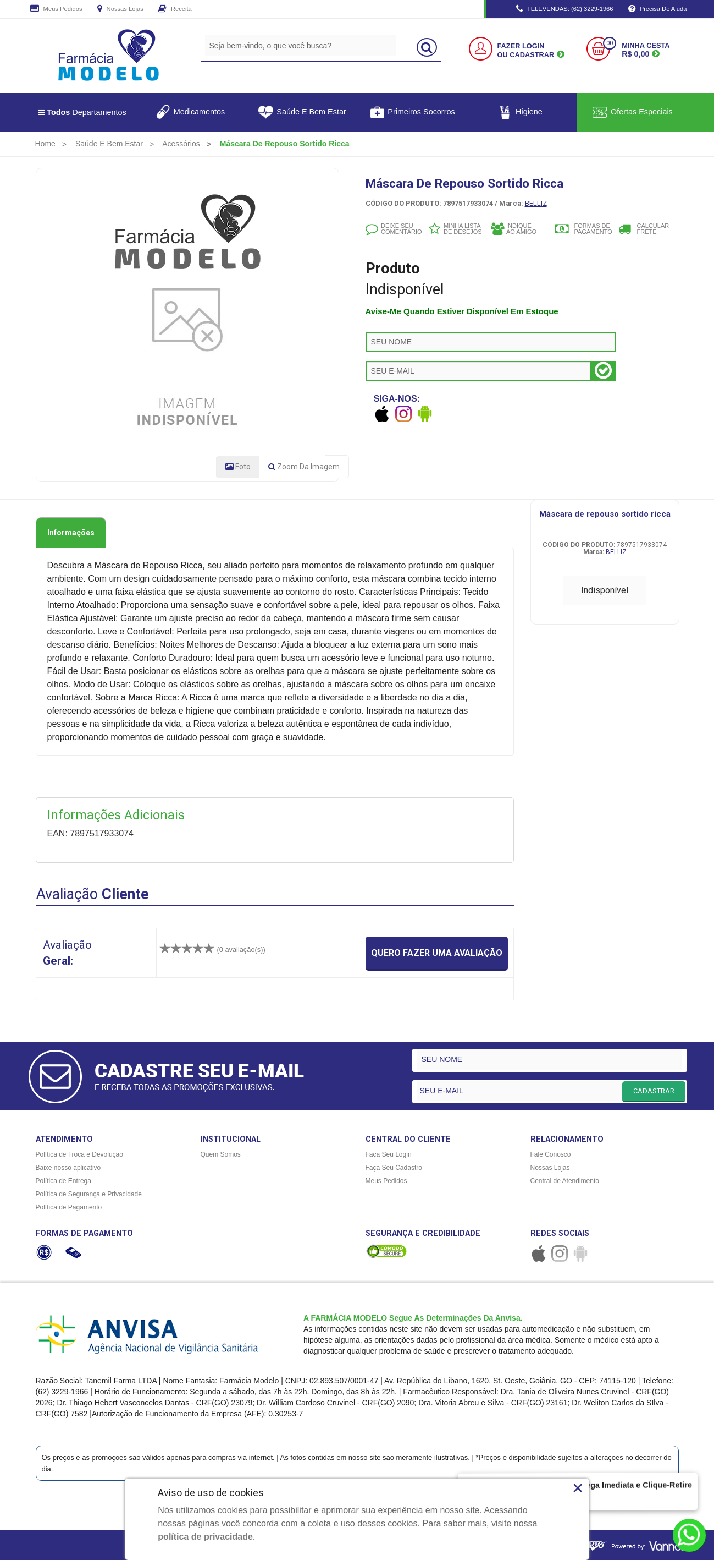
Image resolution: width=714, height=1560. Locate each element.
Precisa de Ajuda (657, 9)
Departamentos (82, 112)
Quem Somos (221, 1154)
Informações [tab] (71, 532)
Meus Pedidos (56, 9)
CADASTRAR (653, 1091)
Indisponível (604, 590)
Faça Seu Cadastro (394, 1168)
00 (609, 43)
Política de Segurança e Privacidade (89, 1194)
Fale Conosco (550, 1154)
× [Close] (578, 1488)
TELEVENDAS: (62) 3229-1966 (564, 9)
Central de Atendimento (564, 1181)
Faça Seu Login (389, 1154)
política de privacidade (205, 1536)
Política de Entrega (63, 1181)
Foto (238, 466)
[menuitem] (45, 143)
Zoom (304, 466)
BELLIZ (536, 203)
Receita (175, 9)
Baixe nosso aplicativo (68, 1168)
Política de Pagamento (69, 1207)
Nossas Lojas (120, 9)
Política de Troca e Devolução (79, 1154)
